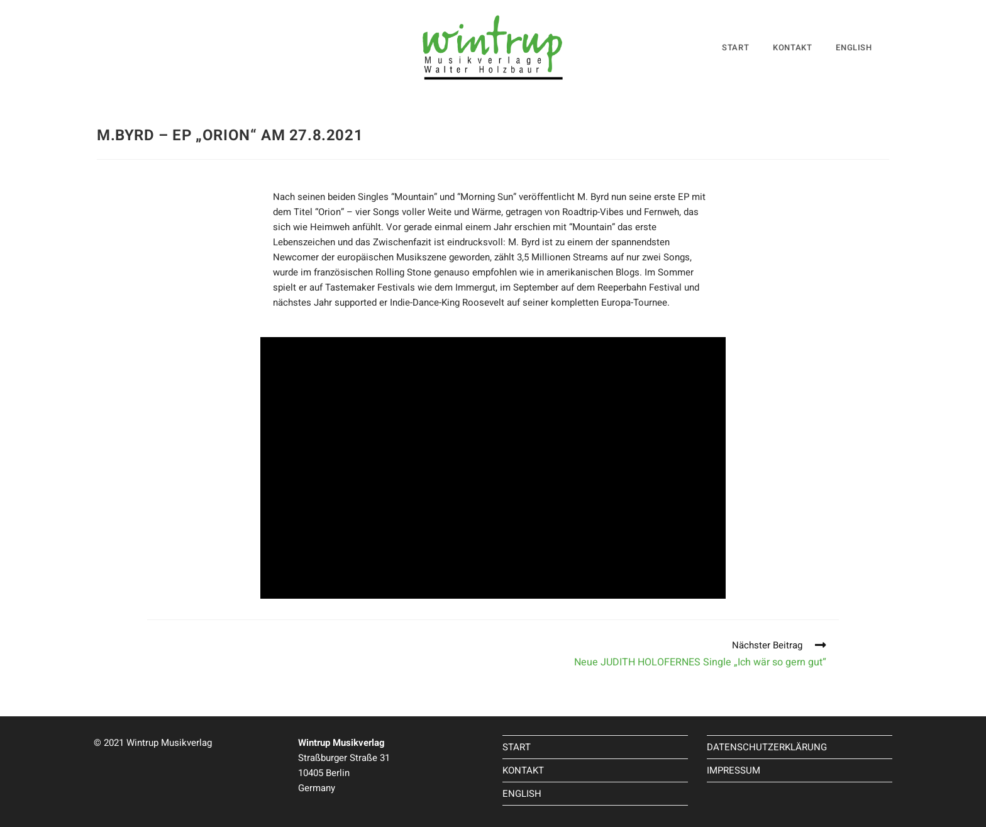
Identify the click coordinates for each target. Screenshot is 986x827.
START (516, 747)
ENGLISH (521, 794)
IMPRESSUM (733, 770)
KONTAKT (523, 770)
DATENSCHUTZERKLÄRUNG (767, 747)
